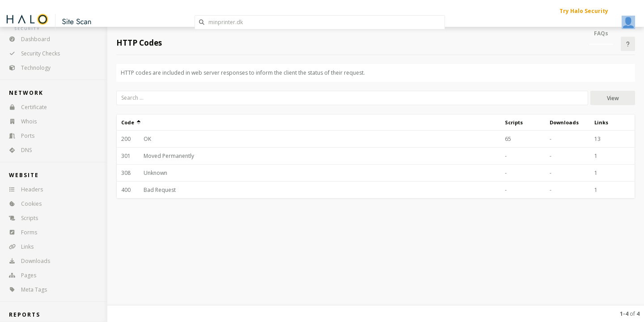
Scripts (20, 218)
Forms (20, 232)
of (630, 314)
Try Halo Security (583, 11)
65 (508, 139)
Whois (20, 121)
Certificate (25, 107)
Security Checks (31, 53)
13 (597, 139)
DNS (17, 150)
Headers (23, 189)
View (613, 98)
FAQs (601, 33)
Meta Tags (25, 289)
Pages (19, 275)
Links (18, 246)
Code (130, 122)
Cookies (22, 204)
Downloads (26, 261)
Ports (18, 136)
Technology (27, 68)
